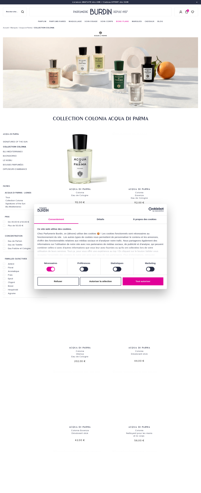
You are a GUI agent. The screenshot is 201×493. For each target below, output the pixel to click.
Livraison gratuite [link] (20, 398)
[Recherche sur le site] (14, 12)
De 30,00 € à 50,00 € (18, 221)
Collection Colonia (14, 200)
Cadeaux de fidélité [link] (180, 398)
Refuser (58, 281)
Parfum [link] (40, 426)
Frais (10, 275)
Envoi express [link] (89, 426)
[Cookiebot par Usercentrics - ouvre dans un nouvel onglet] (151, 209)
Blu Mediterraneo (13, 152)
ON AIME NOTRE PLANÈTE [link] (14, 482)
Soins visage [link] (43, 430)
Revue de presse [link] (111, 464)
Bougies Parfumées (13, 165)
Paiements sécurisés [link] (80, 435)
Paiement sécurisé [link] (141, 398)
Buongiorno (10, 156)
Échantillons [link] (77, 447)
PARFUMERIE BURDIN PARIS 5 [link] (116, 439)
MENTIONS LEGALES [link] (17, 478)
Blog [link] (39, 458)
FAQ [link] (72, 464)
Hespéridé (13, 289)
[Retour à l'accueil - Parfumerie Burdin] (100, 11)
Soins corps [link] (43, 435)
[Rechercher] (22, 11)
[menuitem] (42, 21)
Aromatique (13, 271)
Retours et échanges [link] (81, 430)
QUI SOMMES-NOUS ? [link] (12, 434)
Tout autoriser (143, 281)
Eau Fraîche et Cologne (19, 248)
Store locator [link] (111, 469)
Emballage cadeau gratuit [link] (100, 398)
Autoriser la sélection (100, 281)
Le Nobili (7, 160)
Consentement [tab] (56, 219)
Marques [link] (41, 444)
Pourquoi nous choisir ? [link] (49, 476)
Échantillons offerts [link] (60, 398)
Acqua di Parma (11, 134)
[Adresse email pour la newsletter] (167, 438)
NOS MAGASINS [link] (112, 418)
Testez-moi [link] (75, 452)
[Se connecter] (180, 11)
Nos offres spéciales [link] (47, 467)
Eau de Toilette (15, 244)
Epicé (10, 278)
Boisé (10, 286)
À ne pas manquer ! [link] (46, 471)
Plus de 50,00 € (15, 225)
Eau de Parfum (15, 241)
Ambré (11, 263)
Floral (10, 267)
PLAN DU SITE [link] (42, 462)
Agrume (12, 293)
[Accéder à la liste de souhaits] (192, 12)
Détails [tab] (100, 219)
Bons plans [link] (42, 448)
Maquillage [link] (42, 439)
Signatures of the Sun (15, 142)
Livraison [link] (75, 426)
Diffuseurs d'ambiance (15, 169)
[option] (100, 73)
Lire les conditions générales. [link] (164, 448)
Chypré (11, 282)
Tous (7, 197)
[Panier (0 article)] (186, 11)
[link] (42, 21)
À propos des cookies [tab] (144, 219)
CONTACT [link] (74, 471)
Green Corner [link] (43, 453)
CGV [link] (5, 478)
